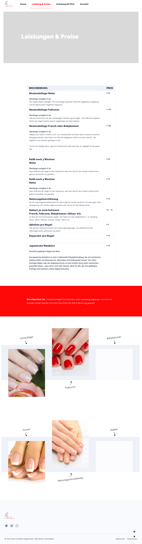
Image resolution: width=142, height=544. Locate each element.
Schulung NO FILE (65, 4)
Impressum (120, 539)
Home (23, 4)
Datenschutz (132, 539)
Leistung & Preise (41, 4)
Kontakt (84, 4)
